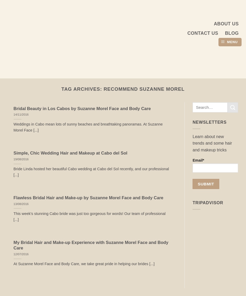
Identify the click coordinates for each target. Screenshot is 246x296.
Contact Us (202, 33)
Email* (215, 165)
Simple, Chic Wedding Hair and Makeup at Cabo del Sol (71, 153)
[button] (230, 42)
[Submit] (233, 107)
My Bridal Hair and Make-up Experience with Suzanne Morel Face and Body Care (91, 245)
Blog (232, 33)
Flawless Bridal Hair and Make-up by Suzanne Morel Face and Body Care (88, 197)
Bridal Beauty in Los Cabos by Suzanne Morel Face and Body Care (82, 108)
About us (226, 23)
